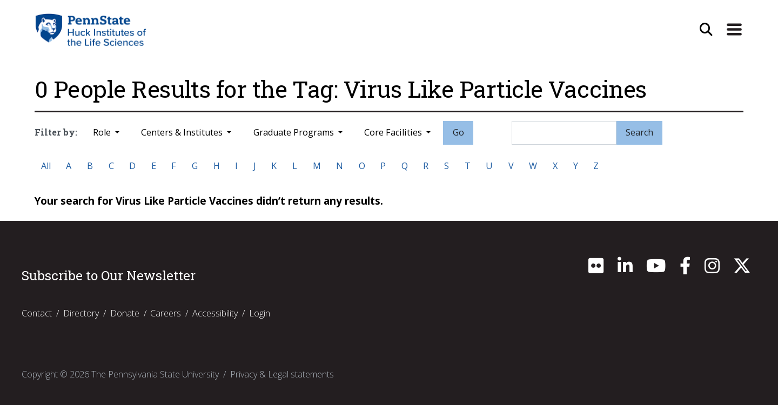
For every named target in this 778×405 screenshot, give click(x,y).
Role (103, 132)
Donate (124, 313)
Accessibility (215, 313)
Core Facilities (394, 132)
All (46, 166)
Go (458, 132)
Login (259, 313)
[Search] (564, 133)
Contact (37, 313)
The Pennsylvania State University (155, 374)
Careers (165, 313)
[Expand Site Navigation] (734, 30)
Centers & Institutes (183, 132)
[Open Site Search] (706, 30)
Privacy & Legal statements (282, 374)
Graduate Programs (294, 132)
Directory (81, 313)
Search (639, 132)
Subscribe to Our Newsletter (109, 275)
